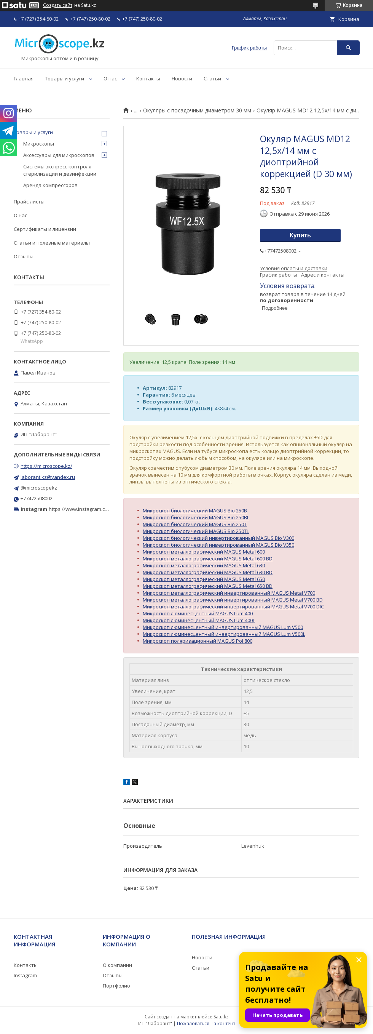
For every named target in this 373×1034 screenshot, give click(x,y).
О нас (110, 78)
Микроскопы (38, 143)
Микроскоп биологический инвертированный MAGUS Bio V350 (218, 544)
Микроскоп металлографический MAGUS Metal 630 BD (208, 572)
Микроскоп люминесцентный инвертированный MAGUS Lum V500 (223, 627)
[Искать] (348, 47)
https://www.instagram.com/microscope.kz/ (99, 509)
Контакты (148, 78)
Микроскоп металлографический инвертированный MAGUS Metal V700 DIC (233, 606)
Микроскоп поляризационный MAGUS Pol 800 (197, 640)
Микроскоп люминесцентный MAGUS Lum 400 (198, 613)
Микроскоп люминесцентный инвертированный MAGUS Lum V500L (224, 634)
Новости (182, 78)
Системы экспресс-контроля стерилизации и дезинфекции (59, 170)
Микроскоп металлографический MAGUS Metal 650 (204, 579)
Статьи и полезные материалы (52, 242)
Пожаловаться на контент (206, 1023)
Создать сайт (57, 5)
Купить (300, 235)
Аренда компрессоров (50, 185)
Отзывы (23, 256)
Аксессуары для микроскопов (58, 155)
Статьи (212, 78)
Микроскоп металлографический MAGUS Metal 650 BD (208, 586)
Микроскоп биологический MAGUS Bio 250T (195, 524)
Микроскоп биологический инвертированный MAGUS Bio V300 (218, 538)
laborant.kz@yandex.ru (48, 477)
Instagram (25, 975)
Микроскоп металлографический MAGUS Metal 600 (204, 551)
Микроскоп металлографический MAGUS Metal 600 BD (208, 558)
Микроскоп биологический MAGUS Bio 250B (195, 510)
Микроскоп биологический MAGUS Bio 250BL (196, 517)
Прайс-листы (29, 201)
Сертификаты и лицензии (45, 229)
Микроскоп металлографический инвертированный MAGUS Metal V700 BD (233, 599)
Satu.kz (221, 1016)
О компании (117, 965)
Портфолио (116, 985)
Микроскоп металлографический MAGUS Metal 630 (204, 565)
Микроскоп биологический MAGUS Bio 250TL (196, 531)
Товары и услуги (64, 78)
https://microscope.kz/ (46, 466)
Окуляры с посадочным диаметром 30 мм (197, 110)
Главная (23, 78)
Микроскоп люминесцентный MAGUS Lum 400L (199, 620)
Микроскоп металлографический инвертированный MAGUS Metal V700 (229, 592)
